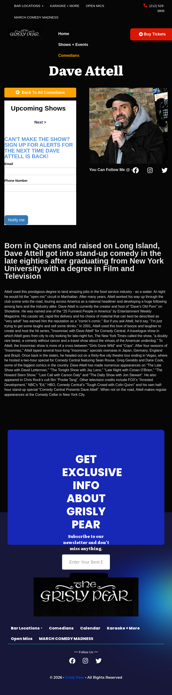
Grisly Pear (74, 677)
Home (63, 34)
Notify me (16, 220)
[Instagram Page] (150, 171)
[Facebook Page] (136, 171)
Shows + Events (73, 44)
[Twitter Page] (165, 171)
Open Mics (95, 6)
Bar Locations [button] (29, 6)
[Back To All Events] (40, 93)
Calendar (90, 628)
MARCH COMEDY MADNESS (36, 17)
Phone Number (16, 180)
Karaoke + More (64, 6)
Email (8, 164)
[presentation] (37, 203)
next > (40, 122)
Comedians (68, 55)
